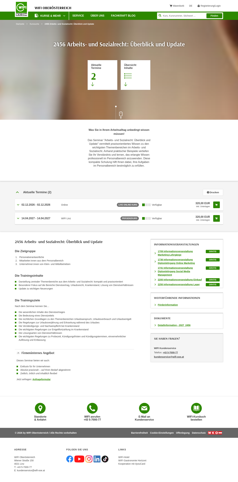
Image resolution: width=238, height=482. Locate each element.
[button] (109, 192)
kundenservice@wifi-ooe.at (31, 470)
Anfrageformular (42, 379)
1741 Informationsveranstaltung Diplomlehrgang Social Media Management (175, 271)
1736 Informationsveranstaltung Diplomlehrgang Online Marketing (176, 261)
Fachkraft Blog (123, 15)
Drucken (213, 192)
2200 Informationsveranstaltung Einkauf (180, 279)
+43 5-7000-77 (170, 352)
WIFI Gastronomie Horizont (132, 460)
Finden (214, 15)
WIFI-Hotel (123, 457)
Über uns (97, 15)
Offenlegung (183, 432)
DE (192, 6)
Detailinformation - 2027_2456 (174, 325)
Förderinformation (168, 305)
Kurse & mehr (48, 15)
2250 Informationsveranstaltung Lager (179, 284)
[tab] (119, 192)
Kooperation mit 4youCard (131, 463)
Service (78, 15)
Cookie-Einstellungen (162, 432)
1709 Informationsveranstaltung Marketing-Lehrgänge (175, 253)
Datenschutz (199, 432)
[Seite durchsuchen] (190, 15)
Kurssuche (34, 24)
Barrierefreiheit (139, 432)
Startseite (20, 24)
